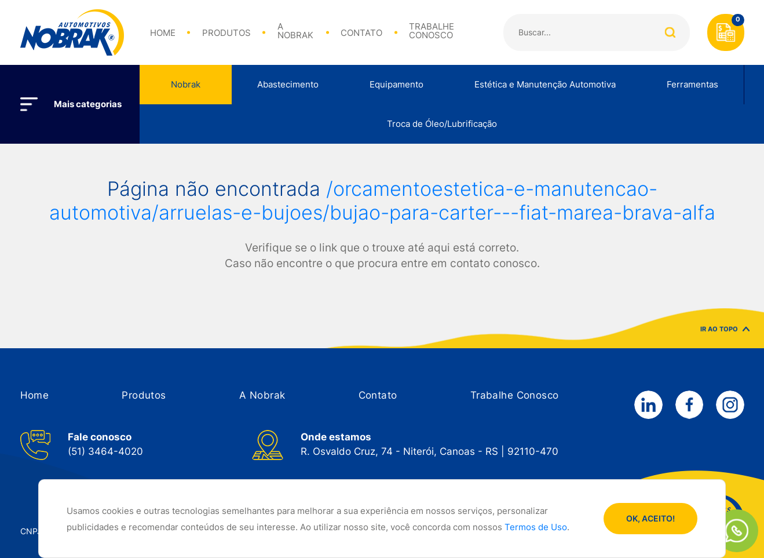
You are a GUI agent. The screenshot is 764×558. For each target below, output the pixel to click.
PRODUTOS (226, 33)
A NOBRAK (295, 31)
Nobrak (185, 84)
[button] (34, 395)
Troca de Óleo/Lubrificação (442, 124)
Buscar (670, 32)
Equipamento (396, 84)
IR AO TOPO (725, 334)
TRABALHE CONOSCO (431, 31)
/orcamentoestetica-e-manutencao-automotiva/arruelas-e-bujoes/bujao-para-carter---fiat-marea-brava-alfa (382, 200)
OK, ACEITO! (650, 518)
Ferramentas (692, 84)
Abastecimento (288, 84)
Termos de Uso (536, 527)
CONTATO (361, 33)
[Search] (596, 32)
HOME (163, 33)
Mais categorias (88, 104)
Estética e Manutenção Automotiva (545, 84)
